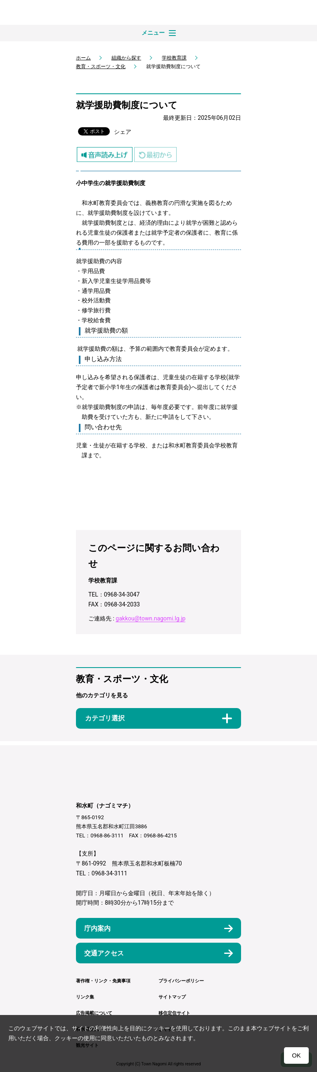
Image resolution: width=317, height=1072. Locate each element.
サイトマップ (172, 997)
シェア (122, 131)
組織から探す (126, 58)
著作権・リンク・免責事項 (103, 981)
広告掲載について (94, 1013)
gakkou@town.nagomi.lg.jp (150, 618)
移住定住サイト (174, 1013)
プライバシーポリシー (181, 981)
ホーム (83, 58)
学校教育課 (174, 58)
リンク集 (85, 997)
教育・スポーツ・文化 (100, 66)
